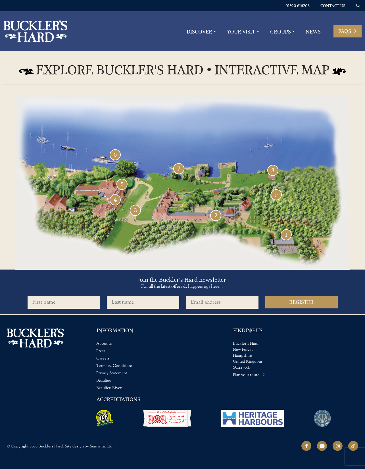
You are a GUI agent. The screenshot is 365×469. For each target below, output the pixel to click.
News (313, 31)
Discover (199, 31)
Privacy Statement (111, 373)
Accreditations (118, 399)
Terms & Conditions (114, 366)
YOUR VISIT (241, 31)
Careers (103, 358)
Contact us (332, 5)
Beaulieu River (109, 388)
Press (100, 351)
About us (104, 344)
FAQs (347, 31)
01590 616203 (297, 5)
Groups (280, 31)
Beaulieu (103, 381)
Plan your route (249, 375)
